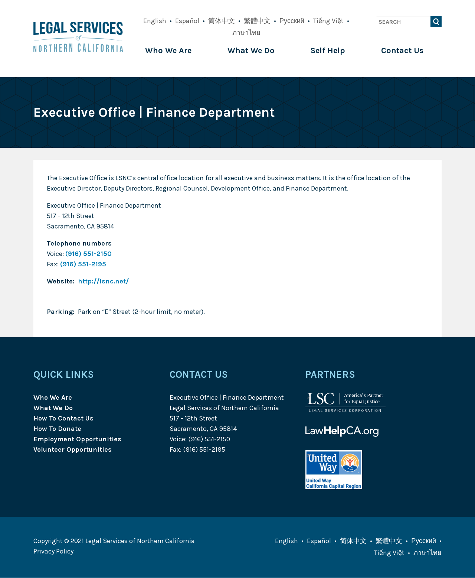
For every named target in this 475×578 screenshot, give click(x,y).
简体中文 (221, 21)
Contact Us (402, 50)
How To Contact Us (63, 418)
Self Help (328, 50)
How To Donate (57, 429)
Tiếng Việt (328, 21)
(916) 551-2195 (83, 264)
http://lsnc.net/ (103, 281)
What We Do (251, 50)
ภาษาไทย (246, 33)
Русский (291, 21)
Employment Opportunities (77, 439)
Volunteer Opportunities (72, 449)
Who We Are (168, 50)
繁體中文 (257, 21)
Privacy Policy (53, 551)
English (154, 21)
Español (187, 21)
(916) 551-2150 (88, 254)
